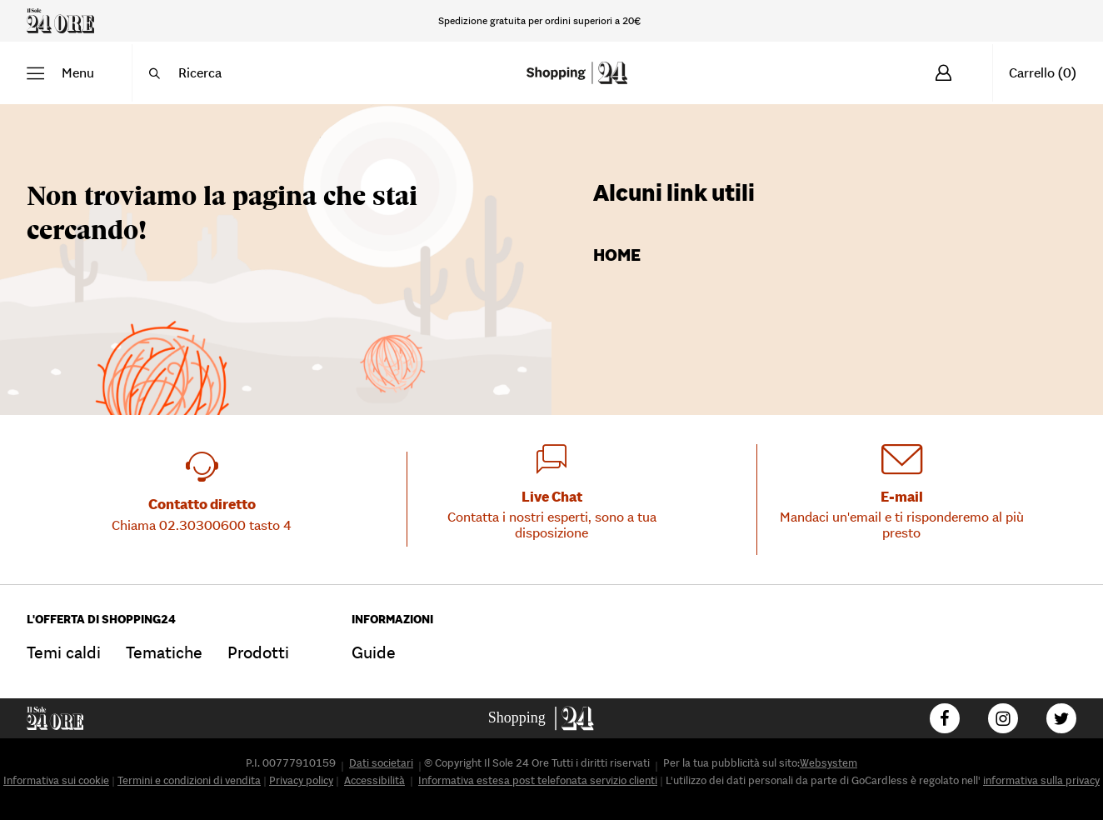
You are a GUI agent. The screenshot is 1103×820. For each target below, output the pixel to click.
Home (617, 255)
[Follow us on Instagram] (1003, 718)
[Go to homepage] (552, 718)
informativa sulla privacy (1041, 780)
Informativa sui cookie (56, 780)
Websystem (828, 763)
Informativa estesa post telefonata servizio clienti (537, 780)
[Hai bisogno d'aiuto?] (1030, 21)
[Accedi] (943, 73)
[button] (60, 73)
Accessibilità (374, 780)
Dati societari (381, 763)
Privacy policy (301, 780)
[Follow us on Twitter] (1061, 718)
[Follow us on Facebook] (945, 718)
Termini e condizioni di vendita (189, 780)
